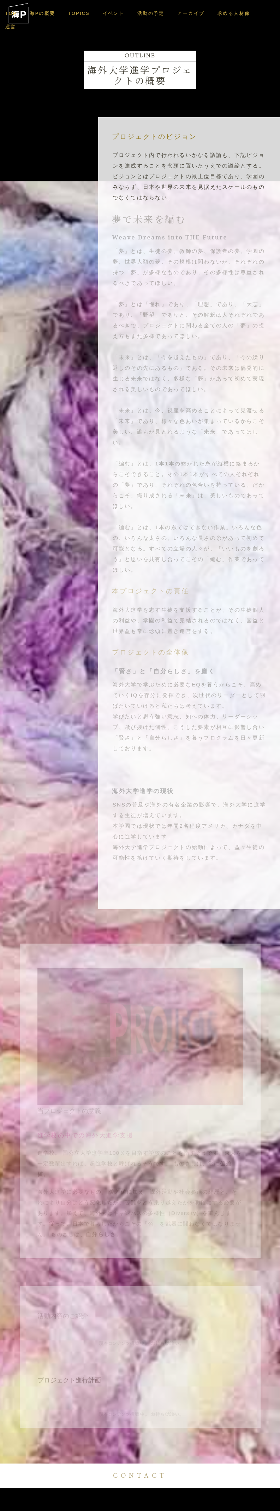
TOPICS (78, 13)
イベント (112, 13)
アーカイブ (187, 13)
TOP (12, 13)
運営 (262, 13)
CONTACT (140, 1476)
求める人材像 (229, 13)
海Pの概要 (43, 13)
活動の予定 (148, 13)
